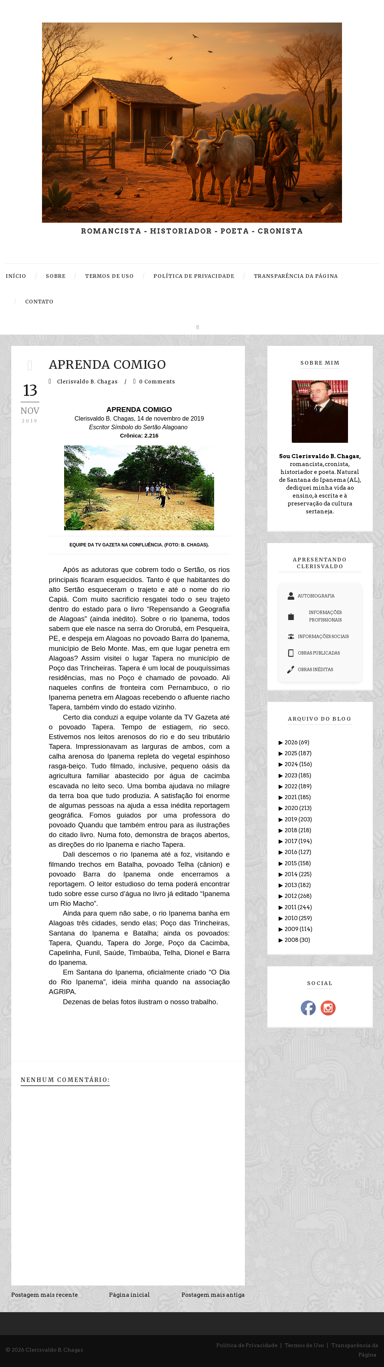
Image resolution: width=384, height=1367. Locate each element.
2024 (292, 764)
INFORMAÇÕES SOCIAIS (318, 636)
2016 (291, 852)
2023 (291, 775)
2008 (292, 940)
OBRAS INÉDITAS (310, 669)
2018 (291, 830)
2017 (291, 841)
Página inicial (129, 1295)
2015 (291, 863)
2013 (291, 885)
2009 (292, 929)
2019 (291, 819)
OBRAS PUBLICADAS (313, 653)
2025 (291, 753)
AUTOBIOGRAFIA (310, 596)
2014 (292, 874)
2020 (292, 808)
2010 (292, 918)
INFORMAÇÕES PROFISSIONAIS (314, 616)
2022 (291, 786)
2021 (291, 797)
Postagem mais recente (44, 1295)
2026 (292, 742)
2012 (291, 896)
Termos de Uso (304, 1345)
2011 (291, 907)
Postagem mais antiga (213, 1295)
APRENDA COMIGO (107, 364)
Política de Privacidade (247, 1345)
